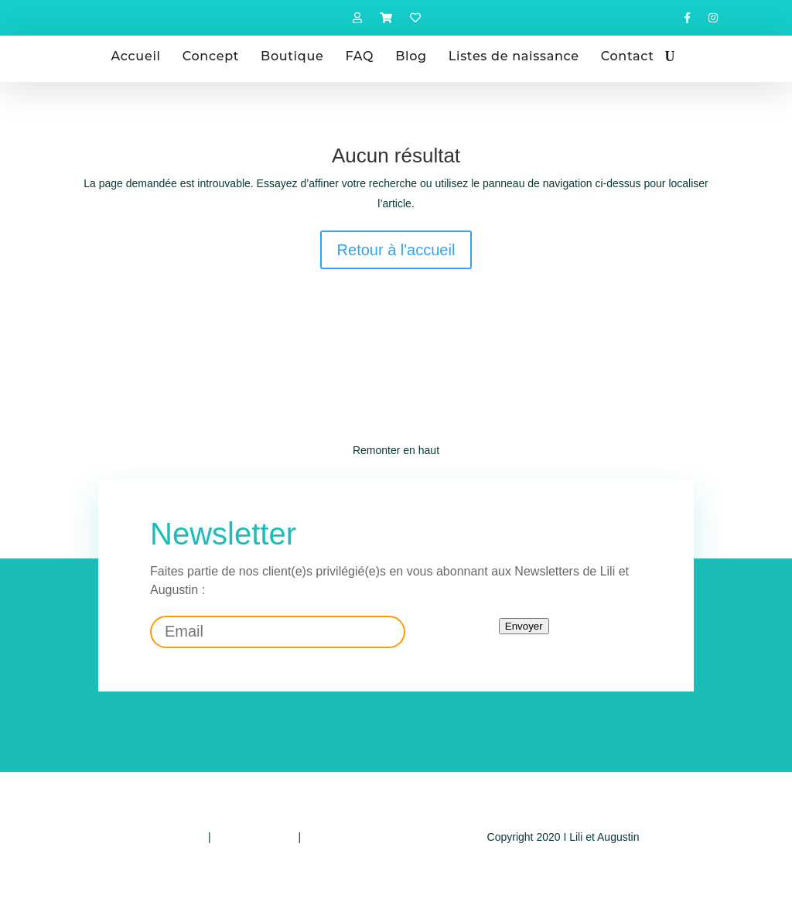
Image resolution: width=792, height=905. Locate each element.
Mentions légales (254, 837)
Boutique (292, 56)
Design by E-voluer (563, 868)
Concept (211, 56)
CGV (315, 837)
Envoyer (524, 626)
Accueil (136, 56)
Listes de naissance (514, 56)
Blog (411, 56)
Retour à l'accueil (396, 249)
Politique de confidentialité (142, 837)
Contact (627, 56)
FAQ (359, 56)
